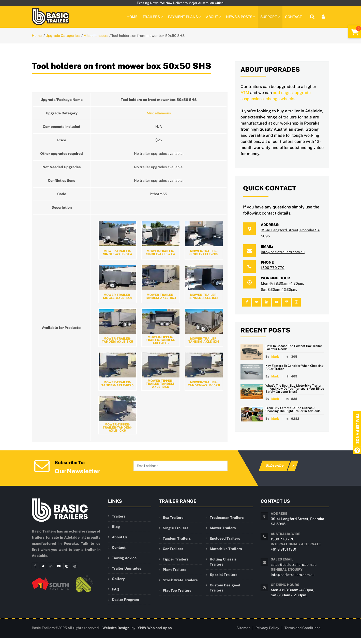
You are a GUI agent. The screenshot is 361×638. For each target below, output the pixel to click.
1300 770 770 (272, 268)
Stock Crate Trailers (180, 580)
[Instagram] (65, 566)
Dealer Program (125, 600)
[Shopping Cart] (354, 31)
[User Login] (323, 16)
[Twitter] (42, 566)
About (213, 17)
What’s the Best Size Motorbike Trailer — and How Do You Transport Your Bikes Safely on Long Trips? (294, 388)
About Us (120, 537)
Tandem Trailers (177, 538)
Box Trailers (173, 517)
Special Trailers (223, 575)
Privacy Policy (267, 628)
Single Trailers (175, 528)
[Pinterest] (73, 566)
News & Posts (240, 17)
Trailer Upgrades (126, 568)
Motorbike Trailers (226, 549)
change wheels (280, 98)
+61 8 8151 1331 (283, 549)
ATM (244, 92)
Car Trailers (173, 549)
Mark (275, 356)
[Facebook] (35, 566)
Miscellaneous (95, 36)
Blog (116, 527)
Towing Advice (124, 558)
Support (270, 17)
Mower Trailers (223, 528)
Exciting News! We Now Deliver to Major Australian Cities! (180, 3)
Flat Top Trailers (177, 590)
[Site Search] (312, 16)
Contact (293, 17)
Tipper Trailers (176, 559)
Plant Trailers (174, 570)
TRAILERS (153, 17)
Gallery (118, 579)
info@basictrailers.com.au (283, 252)
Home (132, 17)
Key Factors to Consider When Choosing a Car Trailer (294, 367)
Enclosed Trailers (225, 538)
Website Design (115, 628)
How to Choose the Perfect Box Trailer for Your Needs (293, 347)
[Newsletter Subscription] (42, 465)
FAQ (115, 589)
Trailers (119, 516)
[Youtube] (58, 566)
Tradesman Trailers (227, 517)
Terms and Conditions (302, 628)
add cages (283, 92)
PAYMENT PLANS (184, 17)
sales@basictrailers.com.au (294, 565)
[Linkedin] (50, 566)
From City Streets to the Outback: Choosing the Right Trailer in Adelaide (293, 409)
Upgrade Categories (63, 36)
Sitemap (243, 628)
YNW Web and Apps (155, 628)
